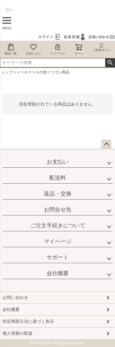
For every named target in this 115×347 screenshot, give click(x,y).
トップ (7, 72)
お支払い (58, 162)
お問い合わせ (15, 297)
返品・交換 (57, 194)
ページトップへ (106, 144)
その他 (41, 72)
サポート (58, 257)
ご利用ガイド (101, 47)
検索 (110, 62)
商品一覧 (11, 49)
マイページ (57, 49)
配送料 (57, 178)
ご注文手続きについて (57, 225)
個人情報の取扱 (17, 333)
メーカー (24, 72)
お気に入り (33, 49)
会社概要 (58, 273)
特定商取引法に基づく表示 (28, 321)
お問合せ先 (57, 210)
